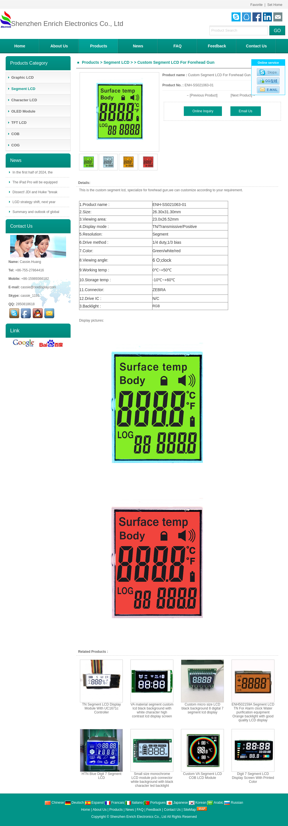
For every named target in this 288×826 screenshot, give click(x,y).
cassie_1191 (30, 296)
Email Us (245, 111)
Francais (114, 803)
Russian (233, 803)
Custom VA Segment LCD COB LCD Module (202, 776)
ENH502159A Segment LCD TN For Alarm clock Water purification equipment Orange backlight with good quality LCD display (253, 712)
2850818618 (25, 304)
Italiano (134, 803)
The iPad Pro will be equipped (35, 182)
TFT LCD (17, 122)
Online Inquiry (202, 111)
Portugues (155, 803)
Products (98, 46)
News (138, 46)
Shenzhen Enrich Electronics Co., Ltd (138, 817)
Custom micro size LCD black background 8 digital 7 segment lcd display (203, 708)
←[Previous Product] (201, 95)
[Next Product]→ (243, 95)
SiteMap (190, 810)
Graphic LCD (20, 77)
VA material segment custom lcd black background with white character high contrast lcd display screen (151, 710)
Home (19, 46)
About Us (59, 46)
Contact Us (256, 46)
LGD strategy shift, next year (33, 202)
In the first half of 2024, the (32, 172)
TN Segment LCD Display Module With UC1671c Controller (101, 708)
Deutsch (74, 803)
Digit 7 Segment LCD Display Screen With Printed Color (253, 778)
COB (13, 134)
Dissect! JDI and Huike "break (34, 192)
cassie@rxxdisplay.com (38, 287)
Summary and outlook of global (35, 212)
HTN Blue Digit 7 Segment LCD (101, 776)
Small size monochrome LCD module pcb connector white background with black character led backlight (152, 780)
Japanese (177, 803)
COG (13, 145)
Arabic (215, 803)
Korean (197, 803)
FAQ (177, 46)
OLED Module (21, 111)
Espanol (94, 803)
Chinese (54, 803)
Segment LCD (117, 62)
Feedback (217, 46)
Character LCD (22, 100)
